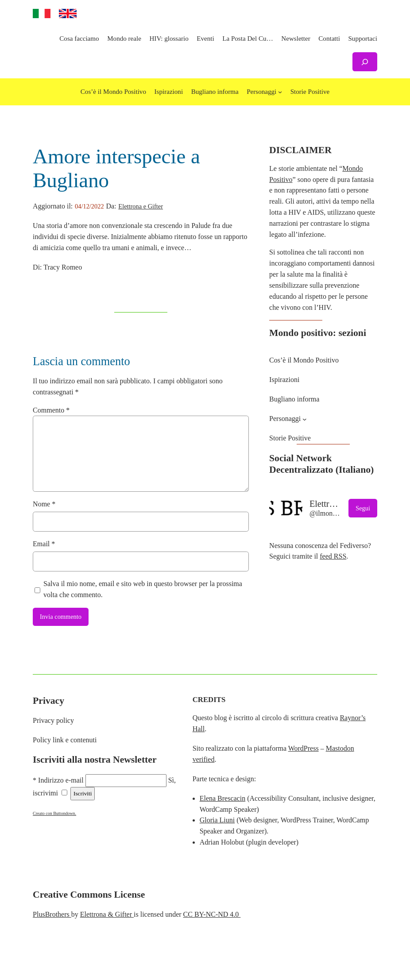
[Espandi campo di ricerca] (364, 61)
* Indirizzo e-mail (58, 780)
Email (44, 544)
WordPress (303, 748)
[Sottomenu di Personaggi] (280, 92)
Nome (44, 504)
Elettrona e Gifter (140, 206)
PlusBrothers (52, 914)
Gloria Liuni (217, 820)
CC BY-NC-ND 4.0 (212, 914)
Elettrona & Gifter (107, 914)
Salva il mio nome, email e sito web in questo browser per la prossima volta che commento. (142, 589)
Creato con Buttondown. (54, 813)
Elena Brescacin (223, 798)
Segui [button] (363, 508)
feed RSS (333, 556)
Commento (51, 410)
